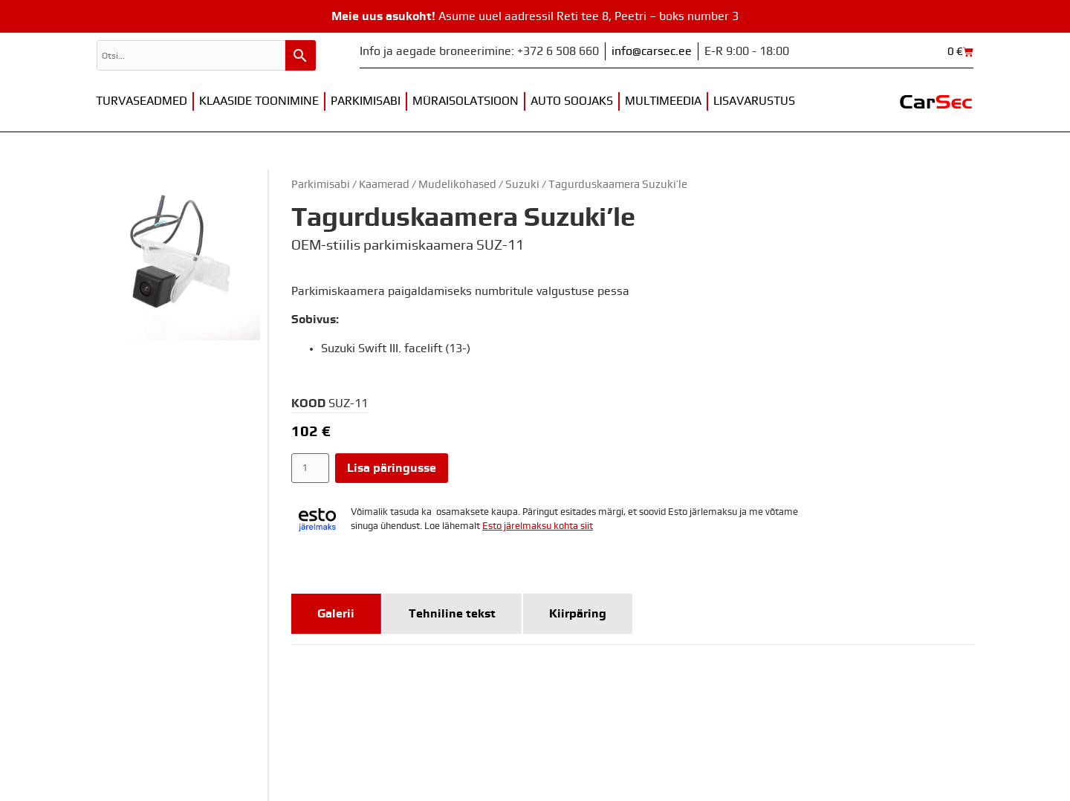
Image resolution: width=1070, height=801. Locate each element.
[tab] (336, 614)
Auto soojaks (572, 101)
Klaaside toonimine (259, 101)
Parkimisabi (366, 101)
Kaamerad (384, 184)
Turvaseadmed (141, 101)
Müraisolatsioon (465, 101)
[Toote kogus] (310, 468)
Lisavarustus (754, 101)
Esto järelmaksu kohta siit (537, 526)
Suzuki (522, 184)
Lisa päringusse (391, 468)
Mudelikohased (457, 184)
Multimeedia (663, 101)
